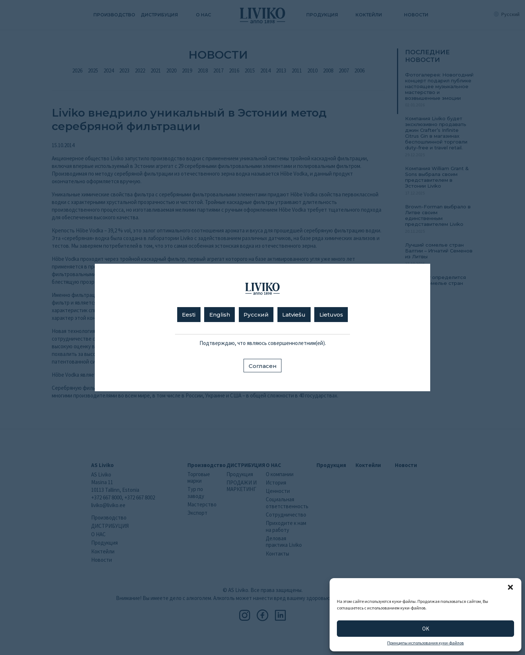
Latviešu (294, 314)
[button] (510, 587)
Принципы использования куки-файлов (425, 643)
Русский (256, 314)
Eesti (188, 314)
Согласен (263, 365)
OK (425, 628)
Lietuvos (331, 314)
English (219, 314)
